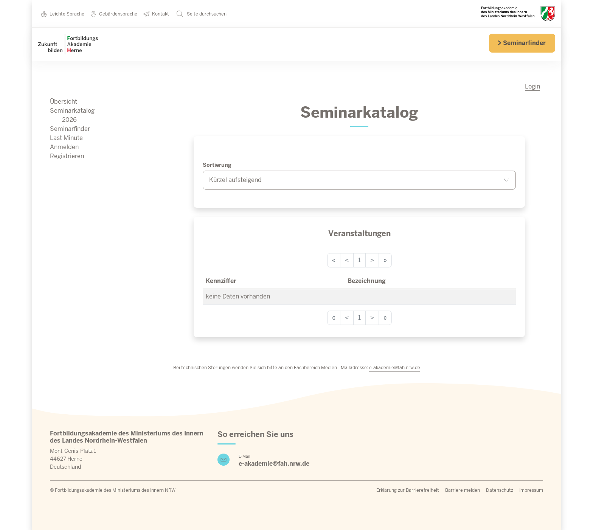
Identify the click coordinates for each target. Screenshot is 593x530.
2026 (69, 120)
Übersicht (63, 102)
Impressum (531, 490)
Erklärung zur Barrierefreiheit (407, 490)
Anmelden (64, 147)
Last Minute (66, 138)
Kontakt (156, 14)
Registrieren (67, 156)
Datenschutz (499, 490)
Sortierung (217, 165)
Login (532, 86)
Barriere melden (462, 490)
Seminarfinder (521, 43)
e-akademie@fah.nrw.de (394, 368)
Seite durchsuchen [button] (202, 13)
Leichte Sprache (62, 14)
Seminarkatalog (72, 111)
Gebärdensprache (113, 14)
